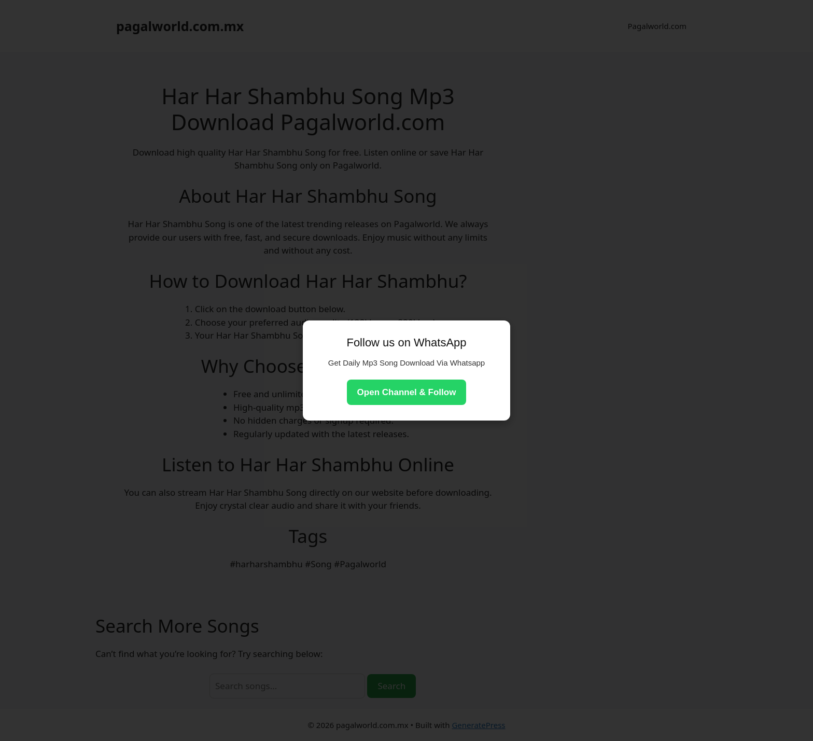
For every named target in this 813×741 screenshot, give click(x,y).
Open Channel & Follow (406, 392)
